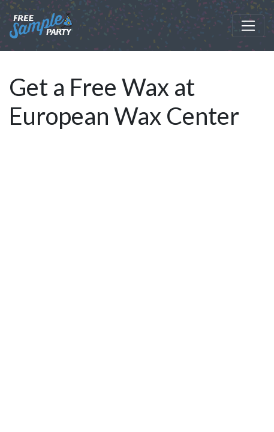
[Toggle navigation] (248, 25)
